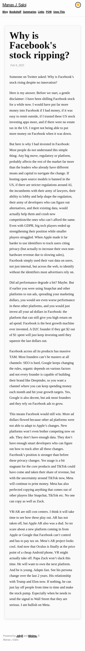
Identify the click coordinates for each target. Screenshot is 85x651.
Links (41, 11)
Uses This (59, 11)
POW (49, 11)
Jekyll (19, 635)
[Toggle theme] (78, 5)
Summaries (29, 11)
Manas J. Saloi (14, 4)
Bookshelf (15, 11)
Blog (5, 11)
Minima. (32, 635)
